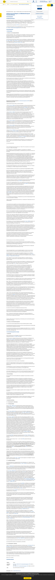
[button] (33, 2)
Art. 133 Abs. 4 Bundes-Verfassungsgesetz (12, 27)
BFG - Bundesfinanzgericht (14, 4)
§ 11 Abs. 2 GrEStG (9, 40)
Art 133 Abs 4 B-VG (30, 545)
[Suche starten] (28, 2)
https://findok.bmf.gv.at (17, 570)
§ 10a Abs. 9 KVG (16, 40)
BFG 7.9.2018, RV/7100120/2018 (29, 478)
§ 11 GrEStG (13, 480)
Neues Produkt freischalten (39, 18)
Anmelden (39, 8)
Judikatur (8, 4)
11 (13, 263)
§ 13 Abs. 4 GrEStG (12, 125)
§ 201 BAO (11, 435)
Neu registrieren (40, 17)
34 (7, 135)
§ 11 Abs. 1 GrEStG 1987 (12, 405)
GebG (9, 516)
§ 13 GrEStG (20, 180)
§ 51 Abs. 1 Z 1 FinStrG (22, 136)
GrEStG (28, 100)
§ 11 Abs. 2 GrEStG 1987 (12, 411)
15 (8, 42)
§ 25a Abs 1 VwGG (9, 546)
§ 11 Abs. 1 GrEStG (12, 105)
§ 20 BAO (22, 483)
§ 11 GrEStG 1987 (16, 336)
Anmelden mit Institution (39, 13)
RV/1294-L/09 (15, 513)
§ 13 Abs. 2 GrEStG (27, 431)
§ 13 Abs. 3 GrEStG (12, 120)
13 (18, 50)
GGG (13, 446)
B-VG (20, 27)
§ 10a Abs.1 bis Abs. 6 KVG (18, 42)
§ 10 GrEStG (25, 107)
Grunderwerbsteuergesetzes (23, 100)
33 (31, 134)
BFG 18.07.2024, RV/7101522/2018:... (24, 4)
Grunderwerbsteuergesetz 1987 (30, 479)
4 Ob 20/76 (29, 507)
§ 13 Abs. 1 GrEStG (17, 457)
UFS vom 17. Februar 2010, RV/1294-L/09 (12, 255)
